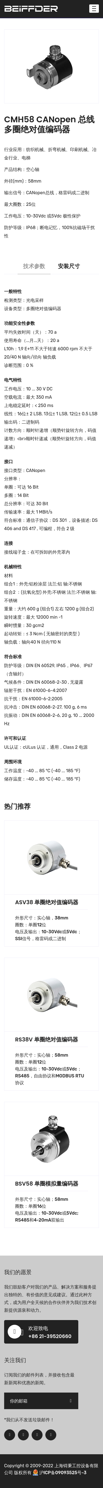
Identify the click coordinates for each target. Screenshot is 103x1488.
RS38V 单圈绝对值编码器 (46, 1039)
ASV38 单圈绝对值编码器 (46, 902)
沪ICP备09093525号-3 (63, 1472)
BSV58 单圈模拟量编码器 (46, 1184)
